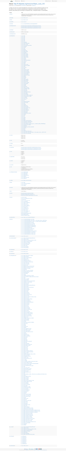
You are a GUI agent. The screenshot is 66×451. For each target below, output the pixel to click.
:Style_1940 (24, 399)
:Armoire (23, 47)
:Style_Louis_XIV (24, 445)
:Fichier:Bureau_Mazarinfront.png (26, 121)
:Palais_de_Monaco (25, 378)
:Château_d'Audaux (25, 286)
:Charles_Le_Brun (24, 64)
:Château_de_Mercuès (25, 303)
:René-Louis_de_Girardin (25, 384)
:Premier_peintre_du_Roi (25, 107)
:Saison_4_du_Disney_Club (26, 395)
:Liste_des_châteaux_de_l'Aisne (26, 362)
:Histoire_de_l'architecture (25, 60)
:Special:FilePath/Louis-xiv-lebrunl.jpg (27, 228)
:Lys (23, 100)
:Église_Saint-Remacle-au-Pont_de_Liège (27, 418)
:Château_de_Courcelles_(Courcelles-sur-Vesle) (28, 240)
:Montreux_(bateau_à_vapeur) (26, 368)
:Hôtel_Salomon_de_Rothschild (26, 341)
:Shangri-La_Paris (24, 398)
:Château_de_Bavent (25, 288)
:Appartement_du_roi (25, 259)
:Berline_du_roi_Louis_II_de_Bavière (27, 270)
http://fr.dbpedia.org (23, 5)
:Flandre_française (24, 80)
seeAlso (10, 193)
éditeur (11, 180)
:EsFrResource (23, 439)
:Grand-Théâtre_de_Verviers (26, 329)
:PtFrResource (23, 436)
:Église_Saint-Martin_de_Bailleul (26, 416)
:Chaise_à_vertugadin (25, 278)
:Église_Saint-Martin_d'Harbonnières (27, 415)
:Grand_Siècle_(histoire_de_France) (27, 331)
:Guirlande (23, 84)
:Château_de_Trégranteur (25, 242)
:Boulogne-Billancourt (25, 272)
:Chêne (23, 66)
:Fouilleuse (23, 327)
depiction (11, 219)
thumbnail (11, 23)
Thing (14, 5)
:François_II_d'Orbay (25, 82)
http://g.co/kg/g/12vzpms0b (24, 214)
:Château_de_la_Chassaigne (26, 314)
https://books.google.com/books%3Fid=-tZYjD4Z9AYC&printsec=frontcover (31, 25)
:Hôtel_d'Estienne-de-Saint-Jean (26, 344)
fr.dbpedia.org (34, 5)
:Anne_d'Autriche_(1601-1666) (26, 45)
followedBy (11, 17)
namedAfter (11, 21)
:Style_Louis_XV (24, 17)
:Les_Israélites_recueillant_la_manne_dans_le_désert (29, 361)
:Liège (23, 366)
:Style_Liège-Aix (24, 401)
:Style (23, 182)
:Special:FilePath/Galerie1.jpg (26, 227)
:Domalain (23, 321)
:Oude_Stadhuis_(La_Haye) (26, 376)
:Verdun (23, 117)
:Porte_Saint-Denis (24, 246)
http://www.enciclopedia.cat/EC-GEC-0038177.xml (27, 194)
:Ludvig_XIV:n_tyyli (24, 204)
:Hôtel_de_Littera (24, 349)
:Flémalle (23, 325)
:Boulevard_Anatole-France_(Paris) (27, 271)
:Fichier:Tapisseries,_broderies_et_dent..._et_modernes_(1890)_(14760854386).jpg (33, 123)
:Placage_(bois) (24, 105)
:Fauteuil (23, 78)
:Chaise (23, 63)
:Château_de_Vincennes (25, 311)
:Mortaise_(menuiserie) (25, 101)
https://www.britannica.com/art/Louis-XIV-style (27, 193)
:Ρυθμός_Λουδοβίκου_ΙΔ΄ (25, 202)
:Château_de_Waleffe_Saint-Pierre (27, 312)
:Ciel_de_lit (23, 67)
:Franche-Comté (24, 81)
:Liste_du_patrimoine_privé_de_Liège (27, 365)
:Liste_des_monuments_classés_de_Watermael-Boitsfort (29, 363)
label (10, 191)
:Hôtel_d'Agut (24, 342)
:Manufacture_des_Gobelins (26, 124)
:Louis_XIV (23, 21)
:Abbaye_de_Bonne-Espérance (26, 257)
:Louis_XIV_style (23, 197)
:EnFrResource (23, 441)
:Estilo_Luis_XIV (24, 203)
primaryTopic (12, 445)
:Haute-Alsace (24, 86)
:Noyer (23, 103)
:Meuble (23, 62)
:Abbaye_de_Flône (24, 258)
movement (12, 253)
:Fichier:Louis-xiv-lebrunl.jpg (26, 133)
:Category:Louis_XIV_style (26, 198)
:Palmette (23, 104)
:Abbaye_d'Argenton (25, 256)
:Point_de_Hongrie (24, 106)
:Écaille (23, 119)
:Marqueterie (24, 125)
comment (11, 187)
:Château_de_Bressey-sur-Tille (26, 294)
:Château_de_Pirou (25, 305)
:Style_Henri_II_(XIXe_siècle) (26, 400)
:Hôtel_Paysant (24, 340)
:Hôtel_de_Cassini (24, 346)
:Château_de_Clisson (25, 295)
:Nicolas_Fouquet (24, 102)
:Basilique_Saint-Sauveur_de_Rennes (27, 267)
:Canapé (23, 274)
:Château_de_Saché (25, 306)
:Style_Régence (24, 403)
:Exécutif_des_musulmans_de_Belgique (27, 322)
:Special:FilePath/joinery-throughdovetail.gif (28, 225)
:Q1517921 (23, 199)
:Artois (23, 48)
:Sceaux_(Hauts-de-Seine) (25, 396)
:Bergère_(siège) (24, 51)
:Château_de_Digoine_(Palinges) (26, 241)
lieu (10, 145)
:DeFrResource (23, 437)
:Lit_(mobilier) (24, 97)
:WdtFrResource (24, 443)
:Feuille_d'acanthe (24, 79)
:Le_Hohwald (24, 360)
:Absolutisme (24, 42)
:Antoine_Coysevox (25, 253)
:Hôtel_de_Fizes (24, 347)
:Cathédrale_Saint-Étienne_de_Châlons (27, 275)
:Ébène (23, 118)
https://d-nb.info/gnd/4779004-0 (25, 215)
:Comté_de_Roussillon (25, 71)
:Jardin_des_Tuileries (25, 87)
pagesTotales (11, 156)
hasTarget (11, 436)
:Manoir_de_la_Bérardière (25, 422)
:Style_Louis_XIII (24, 19)
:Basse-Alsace (24, 50)
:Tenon (23, 115)
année (11, 135)
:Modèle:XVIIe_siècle (25, 177)
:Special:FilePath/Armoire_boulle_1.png (28, 224)
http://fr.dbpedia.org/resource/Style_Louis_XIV (29, 4)
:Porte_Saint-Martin (25, 247)
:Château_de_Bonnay (25, 292)
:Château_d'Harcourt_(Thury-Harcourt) (27, 287)
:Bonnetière (23, 52)
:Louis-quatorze (24, 201)
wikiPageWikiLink (12, 255)
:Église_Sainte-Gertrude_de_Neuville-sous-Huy (28, 421)
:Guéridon (23, 85)
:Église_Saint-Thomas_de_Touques (27, 419)
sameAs (10, 197)
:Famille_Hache (24, 323)
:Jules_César (24, 89)
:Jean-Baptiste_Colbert (25, 88)
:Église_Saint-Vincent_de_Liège (26, 420)
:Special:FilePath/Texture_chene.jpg (27, 222)
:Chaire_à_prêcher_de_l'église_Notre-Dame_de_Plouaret (29, 276)
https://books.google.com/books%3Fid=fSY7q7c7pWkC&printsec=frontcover (31, 26)
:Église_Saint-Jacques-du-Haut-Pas (27, 414)
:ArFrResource (23, 438)
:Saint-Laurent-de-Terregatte (26, 394)
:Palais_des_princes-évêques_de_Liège (27, 380)
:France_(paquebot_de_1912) (26, 328)
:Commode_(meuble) (25, 69)
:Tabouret (23, 114)
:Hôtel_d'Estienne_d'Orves (25, 345)
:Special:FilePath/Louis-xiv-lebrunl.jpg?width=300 (29, 23)
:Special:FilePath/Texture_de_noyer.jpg (28, 223)
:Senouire (23, 397)
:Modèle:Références (25, 175)
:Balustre (23, 49)
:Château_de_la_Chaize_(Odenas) (27, 313)
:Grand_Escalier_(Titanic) (25, 243)
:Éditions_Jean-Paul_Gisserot (26, 120)
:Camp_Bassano (24, 273)
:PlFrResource (23, 442)
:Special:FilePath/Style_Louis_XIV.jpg (27, 219)
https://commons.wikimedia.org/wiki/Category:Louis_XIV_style (29, 195)
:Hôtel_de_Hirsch (24, 348)
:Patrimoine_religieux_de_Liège (26, 381)
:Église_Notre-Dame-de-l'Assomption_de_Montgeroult (29, 412)
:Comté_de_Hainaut (25, 70)
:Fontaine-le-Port (24, 326)
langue (11, 143)
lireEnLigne (11, 147)
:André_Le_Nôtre (24, 44)
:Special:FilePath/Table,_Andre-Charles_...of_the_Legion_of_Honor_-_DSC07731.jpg (34, 220)
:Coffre (23, 68)
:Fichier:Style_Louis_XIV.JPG (26, 122)
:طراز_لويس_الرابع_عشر (25, 200)
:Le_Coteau (24, 359)
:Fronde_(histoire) (24, 83)
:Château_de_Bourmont (25, 293)
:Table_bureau (24, 405)
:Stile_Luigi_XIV (24, 206)
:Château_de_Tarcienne (25, 307)
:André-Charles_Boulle (25, 43)
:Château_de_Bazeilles (25, 289)
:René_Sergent (24, 385)
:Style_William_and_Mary (25, 404)
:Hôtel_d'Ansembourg (25, 244)
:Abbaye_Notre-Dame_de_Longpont (27, 255)
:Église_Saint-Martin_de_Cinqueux (27, 417)
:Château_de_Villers (25, 310)
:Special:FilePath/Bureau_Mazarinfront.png (28, 226)
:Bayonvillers (24, 269)
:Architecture (24, 46)
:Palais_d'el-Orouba (25, 377)
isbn (10, 140)
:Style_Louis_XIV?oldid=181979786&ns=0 (28, 217)
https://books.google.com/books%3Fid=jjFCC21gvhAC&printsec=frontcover (31, 149)
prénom (11, 160)
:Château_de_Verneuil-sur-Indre (26, 309)
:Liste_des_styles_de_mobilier (26, 96)
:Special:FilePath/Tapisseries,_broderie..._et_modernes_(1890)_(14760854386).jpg (33, 221)
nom (10, 151)
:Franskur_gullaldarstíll (25, 205)
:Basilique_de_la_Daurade (25, 268)
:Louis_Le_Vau (24, 98)
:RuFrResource (23, 440)
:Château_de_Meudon (25, 304)
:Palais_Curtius (24, 245)
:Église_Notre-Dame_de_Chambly (26, 413)
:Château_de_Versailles (25, 65)
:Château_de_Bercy (25, 290)
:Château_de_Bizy (24, 291)
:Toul (23, 116)
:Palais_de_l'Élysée (25, 379)
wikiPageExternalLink (12, 25)
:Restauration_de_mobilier (25, 386)
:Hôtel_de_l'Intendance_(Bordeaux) (27, 350)
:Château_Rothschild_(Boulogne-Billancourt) (28, 285)
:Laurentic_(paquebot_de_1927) (26, 358)
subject (10, 182)
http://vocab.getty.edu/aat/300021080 (26, 213)
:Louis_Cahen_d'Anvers (25, 367)
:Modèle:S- (23, 176)
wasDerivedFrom (12, 217)
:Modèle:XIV (24, 178)
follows (10, 19)
